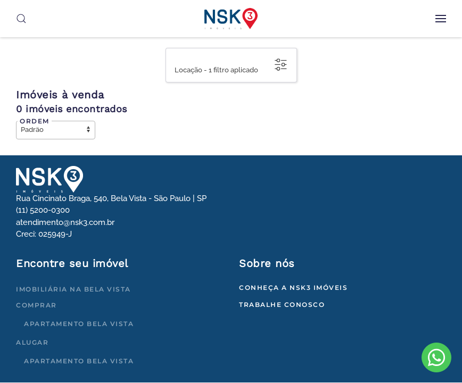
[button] (440, 18)
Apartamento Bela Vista (79, 324)
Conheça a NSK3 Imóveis (293, 288)
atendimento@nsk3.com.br (65, 222)
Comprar (36, 305)
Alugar (32, 342)
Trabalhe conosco (282, 305)
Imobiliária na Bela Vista (73, 289)
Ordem (35, 121)
